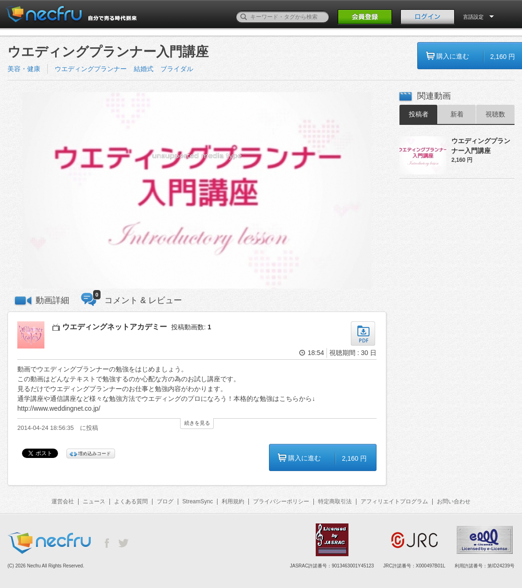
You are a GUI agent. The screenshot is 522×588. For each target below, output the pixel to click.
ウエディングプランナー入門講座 (480, 145)
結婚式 (143, 69)
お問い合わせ (454, 501)
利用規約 (233, 501)
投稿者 (418, 114)
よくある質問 (131, 501)
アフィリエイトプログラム (394, 501)
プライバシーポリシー (281, 501)
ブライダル (176, 69)
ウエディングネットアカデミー (114, 327)
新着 (457, 114)
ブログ (165, 501)
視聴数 (495, 114)
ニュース (94, 501)
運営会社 (62, 501)
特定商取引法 (335, 501)
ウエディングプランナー (91, 69)
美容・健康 (23, 69)
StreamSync (197, 501)
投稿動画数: (191, 327)
